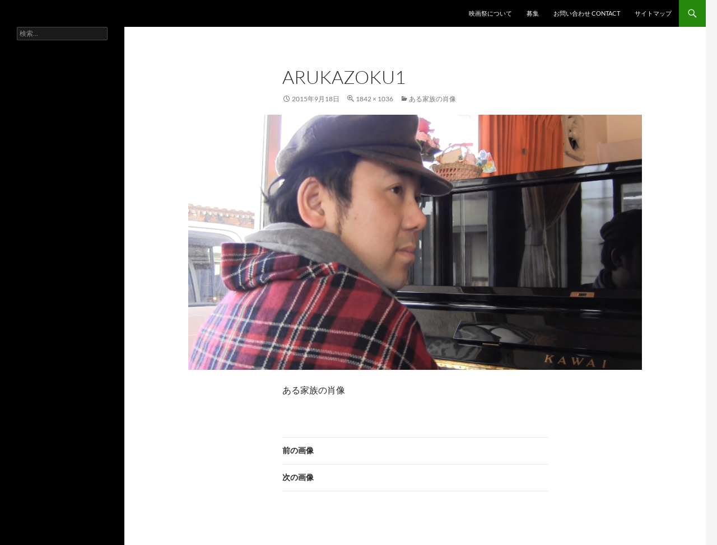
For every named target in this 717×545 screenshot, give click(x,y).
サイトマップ (653, 13)
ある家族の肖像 (432, 99)
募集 (533, 13)
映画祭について (490, 13)
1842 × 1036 (374, 99)
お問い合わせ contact (586, 13)
